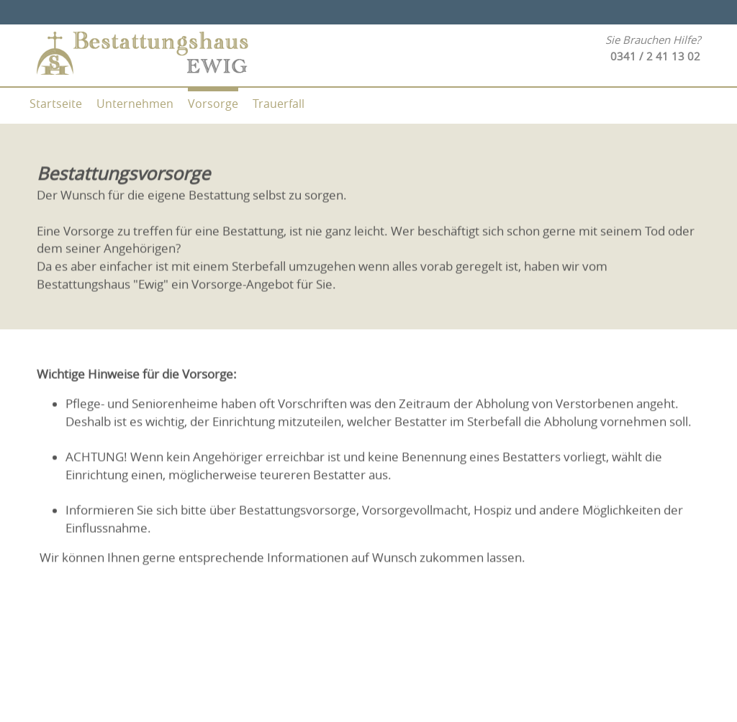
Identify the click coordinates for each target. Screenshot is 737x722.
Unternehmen (134, 103)
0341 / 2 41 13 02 (655, 56)
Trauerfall (278, 103)
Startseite (56, 103)
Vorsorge (213, 103)
